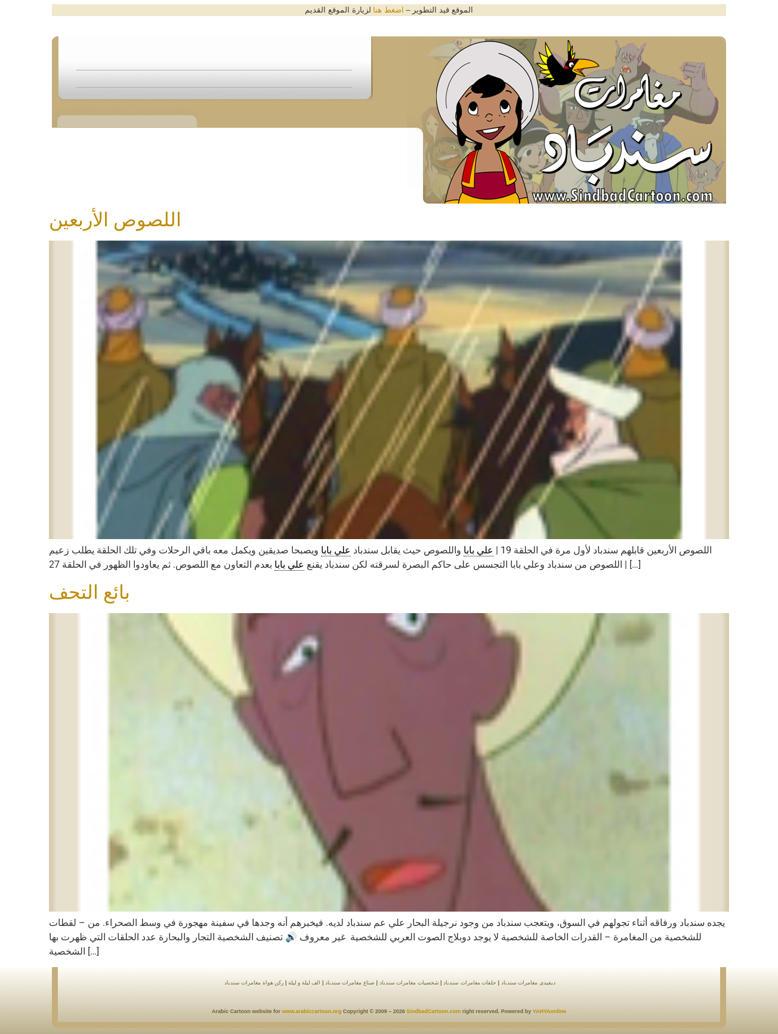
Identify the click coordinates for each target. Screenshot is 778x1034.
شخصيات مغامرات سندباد (409, 983)
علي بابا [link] (478, 550)
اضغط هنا (388, 9)
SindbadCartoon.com (433, 1011)
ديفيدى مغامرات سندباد (528, 983)
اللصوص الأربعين (115, 219)
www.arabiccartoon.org (311, 1011)
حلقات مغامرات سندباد (469, 983)
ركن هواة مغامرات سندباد (254, 983)
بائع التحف (89, 592)
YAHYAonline (549, 1011)
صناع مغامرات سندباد (349, 983)
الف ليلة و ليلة (303, 983)
